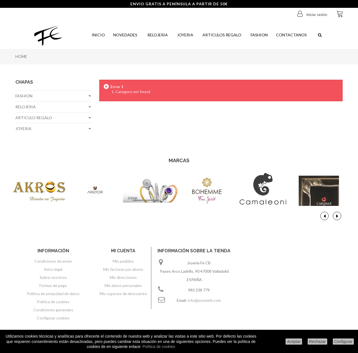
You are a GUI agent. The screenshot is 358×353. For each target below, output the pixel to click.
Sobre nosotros (53, 277)
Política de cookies (158, 346)
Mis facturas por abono (123, 269)
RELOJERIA (25, 106)
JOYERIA (23, 128)
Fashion (259, 34)
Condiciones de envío (53, 261)
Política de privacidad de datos (53, 293)
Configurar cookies (53, 318)
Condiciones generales (53, 309)
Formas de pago (53, 285)
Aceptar (293, 341)
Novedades (125, 34)
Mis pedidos (123, 261)
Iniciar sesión (316, 14)
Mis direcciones (123, 277)
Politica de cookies (53, 301)
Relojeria (157, 34)
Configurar (343, 341)
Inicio (98, 34)
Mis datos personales (123, 285)
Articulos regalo (221, 34)
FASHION (23, 95)
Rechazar (317, 341)
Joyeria (184, 34)
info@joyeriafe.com (204, 300)
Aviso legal (53, 269)
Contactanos (291, 34)
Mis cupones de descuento (123, 293)
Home (21, 56)
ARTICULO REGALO (33, 117)
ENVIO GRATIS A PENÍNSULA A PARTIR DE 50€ (179, 3)
